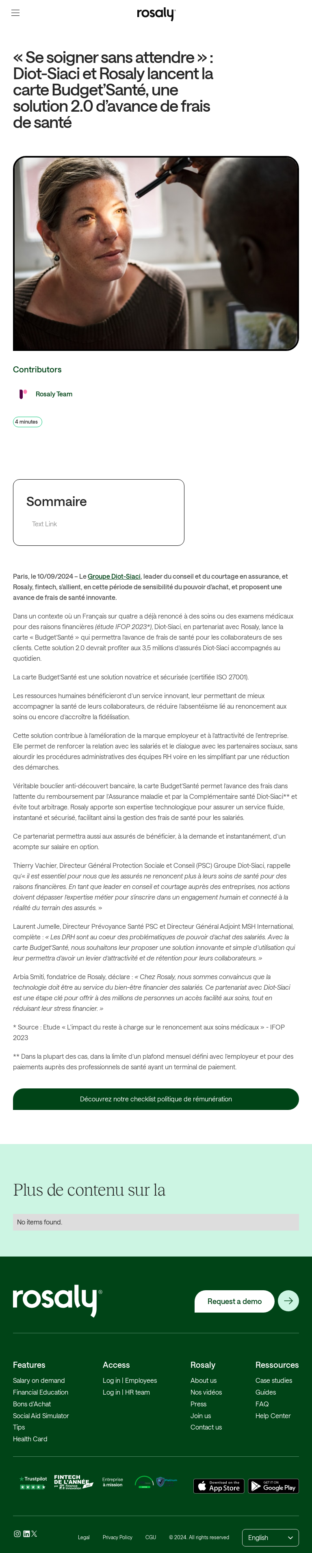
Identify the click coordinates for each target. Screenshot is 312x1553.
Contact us (206, 1427)
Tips (19, 1427)
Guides (266, 1392)
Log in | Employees (130, 1380)
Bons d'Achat (32, 1404)
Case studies (274, 1380)
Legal (84, 1537)
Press (198, 1404)
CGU (150, 1537)
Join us (201, 1415)
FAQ (262, 1404)
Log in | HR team (126, 1392)
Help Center (273, 1415)
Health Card (30, 1439)
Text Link (44, 524)
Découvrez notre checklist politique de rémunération (156, 1099)
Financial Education (40, 1392)
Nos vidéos (206, 1392)
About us (204, 1380)
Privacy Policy (117, 1537)
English (258, 1537)
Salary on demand (39, 1380)
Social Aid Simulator (41, 1415)
